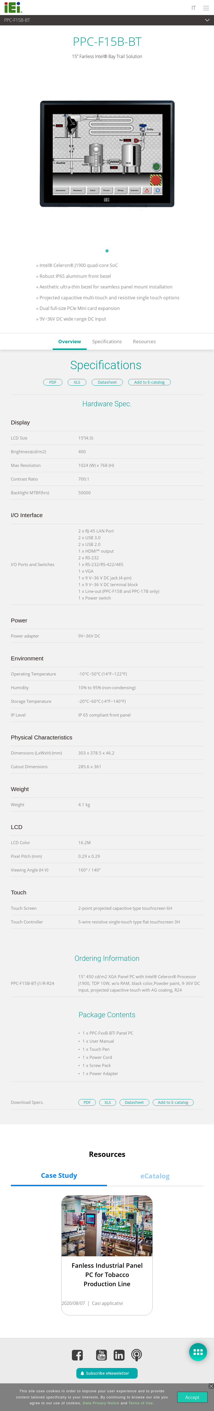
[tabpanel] (107, 157)
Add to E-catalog (149, 382)
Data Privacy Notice (100, 1403)
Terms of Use (140, 1403)
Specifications (107, 341)
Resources (144, 341)
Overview (69, 341)
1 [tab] (107, 251)
